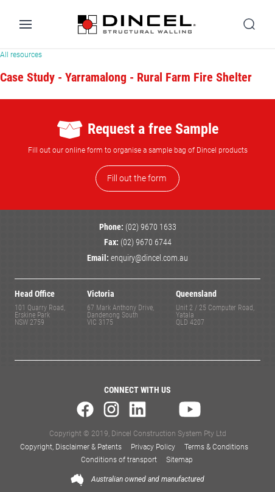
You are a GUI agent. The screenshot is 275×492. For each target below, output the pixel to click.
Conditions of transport (119, 460)
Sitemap (179, 460)
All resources (21, 54)
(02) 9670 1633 (150, 227)
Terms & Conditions (216, 447)
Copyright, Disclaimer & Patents (71, 447)
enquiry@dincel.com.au (149, 258)
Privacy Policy (153, 447)
